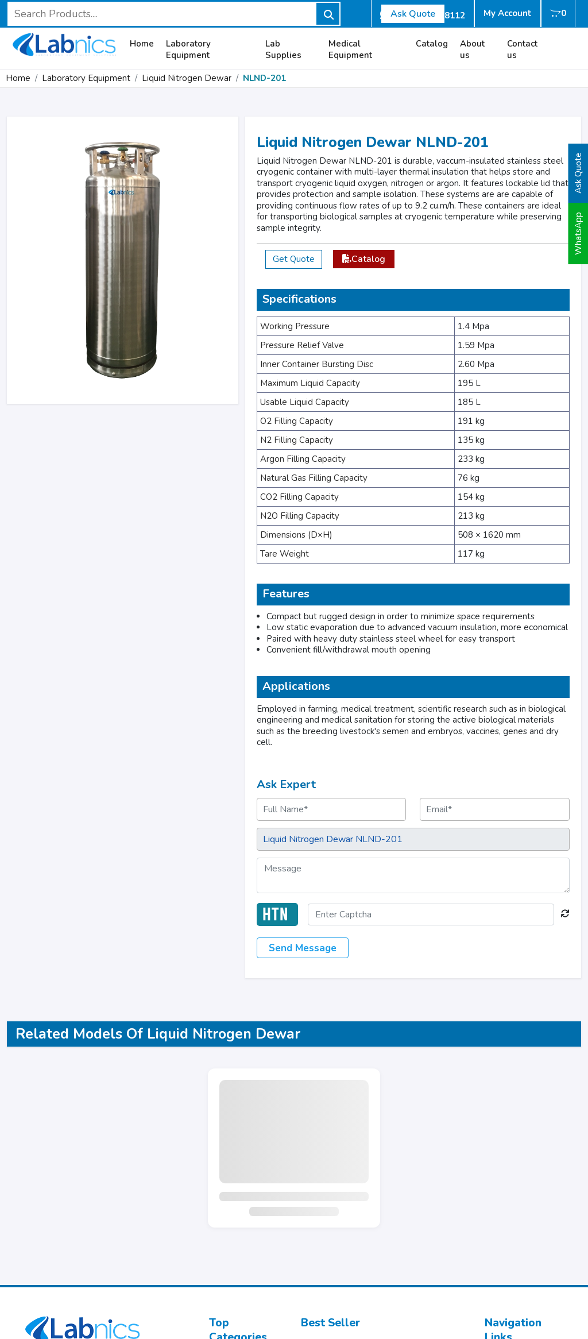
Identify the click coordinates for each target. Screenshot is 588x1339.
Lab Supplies (283, 49)
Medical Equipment (350, 49)
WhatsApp (578, 233)
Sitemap (502, 1245)
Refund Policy (513, 1287)
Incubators (230, 1192)
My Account (507, 13)
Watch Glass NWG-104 (349, 1245)
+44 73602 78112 (85, 1197)
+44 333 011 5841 (77, 1214)
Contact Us (506, 1217)
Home (142, 43)
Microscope (232, 1177)
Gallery (500, 1231)
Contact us (522, 49)
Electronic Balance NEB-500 (358, 1259)
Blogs (496, 1273)
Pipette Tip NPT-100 (342, 1177)
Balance (225, 1273)
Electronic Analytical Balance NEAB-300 (383, 1164)
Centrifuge (230, 1259)
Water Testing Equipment (238, 1226)
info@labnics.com (71, 1180)
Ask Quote (412, 13)
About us (472, 49)
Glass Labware (240, 1245)
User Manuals (513, 1259)
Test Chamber (237, 1206)
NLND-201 (264, 78)
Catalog (432, 43)
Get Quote (294, 259)
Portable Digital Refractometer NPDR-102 (379, 1198)
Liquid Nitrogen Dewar (186, 78)
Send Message (302, 948)
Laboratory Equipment (188, 49)
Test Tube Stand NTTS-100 (356, 1231)
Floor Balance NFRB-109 (351, 1217)
